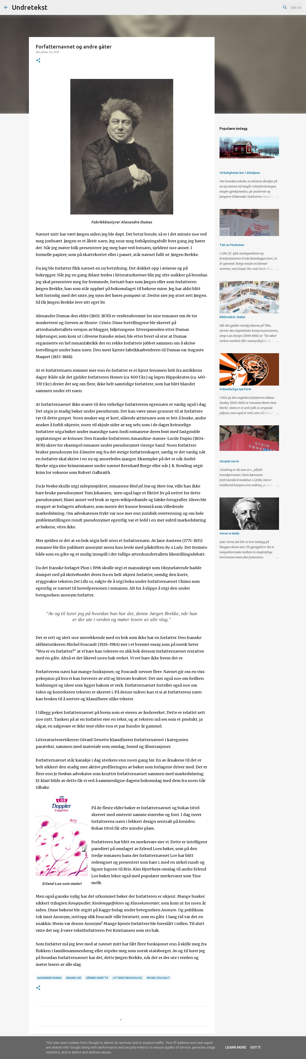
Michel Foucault (158, 977)
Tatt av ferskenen (232, 245)
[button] (38, 61)
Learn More (235, 1047)
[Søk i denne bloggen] (280, 7)
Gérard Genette (97, 977)
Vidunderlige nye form (235, 389)
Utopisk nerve (229, 461)
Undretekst (29, 7)
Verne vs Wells (229, 533)
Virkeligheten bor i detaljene (240, 172)
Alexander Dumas (49, 977)
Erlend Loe (73, 977)
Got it (255, 1047)
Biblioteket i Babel (232, 317)
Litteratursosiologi (127, 977)
